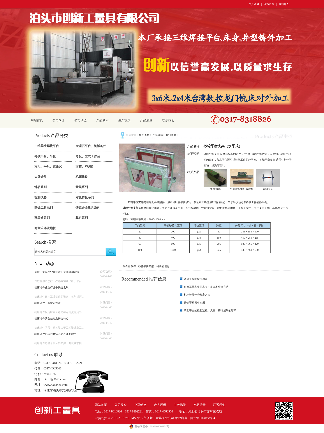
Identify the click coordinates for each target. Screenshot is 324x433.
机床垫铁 (82, 176)
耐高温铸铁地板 (45, 228)
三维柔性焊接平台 (46, 146)
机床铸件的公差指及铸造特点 (51, 318)
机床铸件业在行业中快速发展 (51, 287)
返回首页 (144, 135)
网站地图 (284, 4)
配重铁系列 (42, 218)
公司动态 (80, 120)
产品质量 (146, 120)
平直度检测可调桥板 (242, 189)
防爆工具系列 (43, 207)
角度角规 (215, 189)
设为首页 (269, 4)
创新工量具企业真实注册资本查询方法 (56, 272)
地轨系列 (40, 187)
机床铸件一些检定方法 (47, 303)
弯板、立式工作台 (88, 156)
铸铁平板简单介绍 (194, 302)
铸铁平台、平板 (45, 156)
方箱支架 (268, 189)
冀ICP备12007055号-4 (202, 418)
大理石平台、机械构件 (91, 146)
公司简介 (59, 120)
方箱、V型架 (84, 166)
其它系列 (82, 218)
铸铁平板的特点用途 (196, 279)
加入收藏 (254, 4)
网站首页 (37, 120)
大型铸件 (40, 176)
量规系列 (82, 187)
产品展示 (102, 120)
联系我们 (168, 120)
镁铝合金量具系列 (88, 207)
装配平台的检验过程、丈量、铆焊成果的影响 (210, 310)
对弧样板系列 (85, 197)
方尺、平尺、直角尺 (48, 166)
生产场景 (124, 120)
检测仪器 (40, 197)
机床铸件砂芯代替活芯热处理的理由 (55, 334)
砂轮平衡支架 (146, 266)
